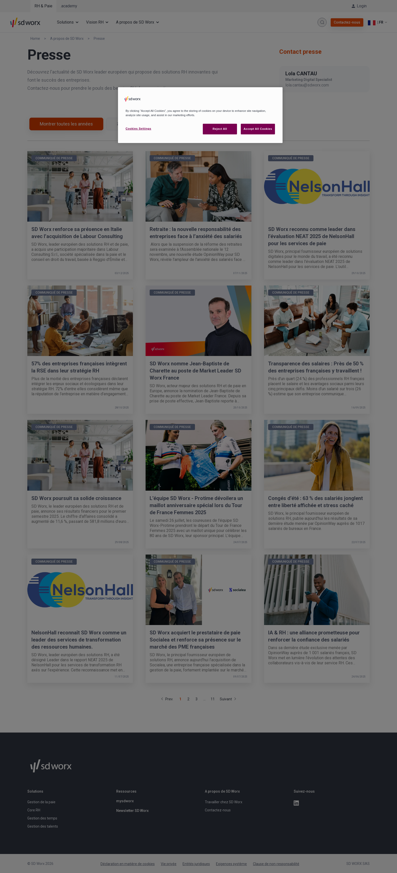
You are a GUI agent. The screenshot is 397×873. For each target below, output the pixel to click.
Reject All (220, 128)
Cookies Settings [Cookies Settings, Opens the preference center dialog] (138, 128)
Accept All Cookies (258, 128)
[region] (200, 115)
